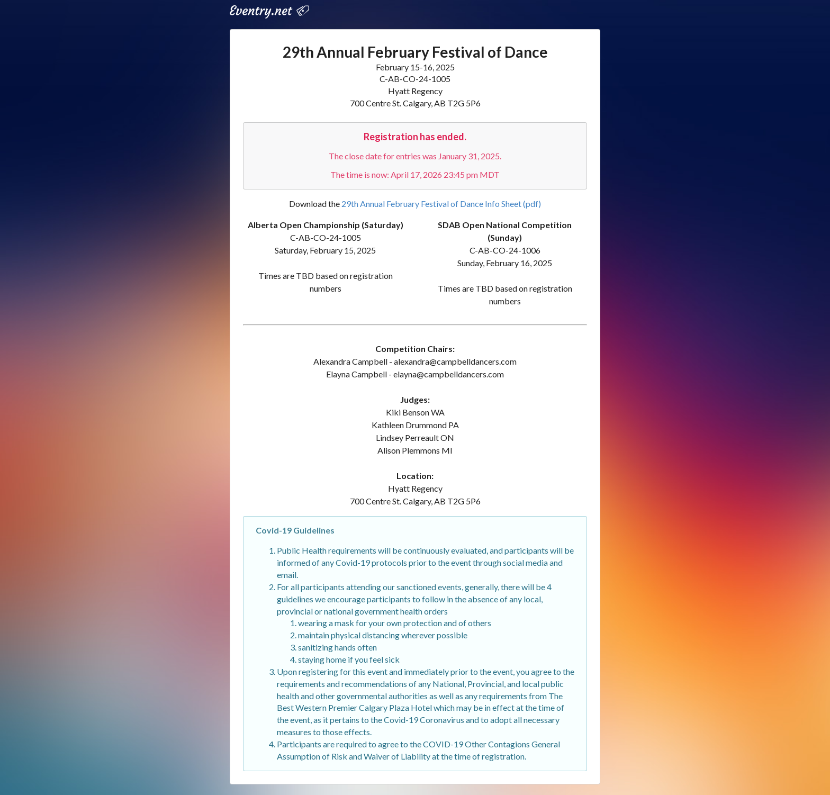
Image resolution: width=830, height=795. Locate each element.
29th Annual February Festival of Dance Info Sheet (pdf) (441, 203)
